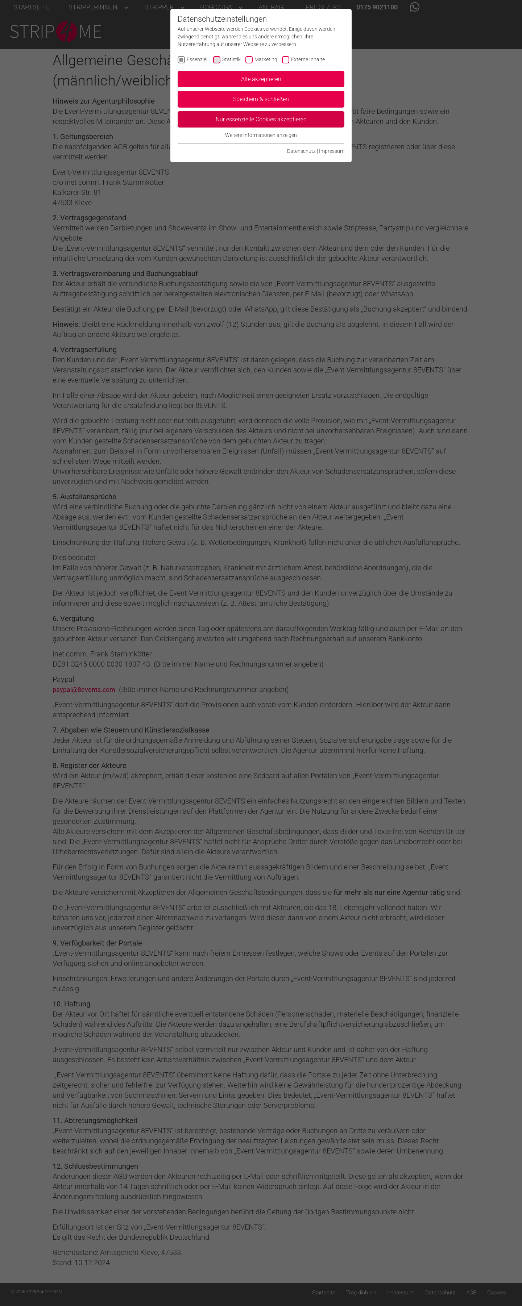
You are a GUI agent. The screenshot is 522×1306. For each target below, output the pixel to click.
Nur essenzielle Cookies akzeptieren (261, 119)
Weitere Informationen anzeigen (261, 135)
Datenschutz (301, 151)
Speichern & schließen (261, 99)
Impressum (331, 151)
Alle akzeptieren (261, 79)
